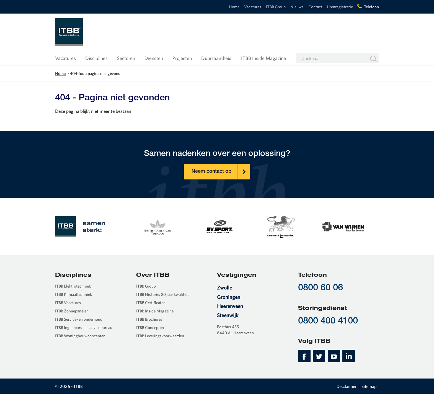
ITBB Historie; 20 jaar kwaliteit (162, 294)
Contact (315, 6)
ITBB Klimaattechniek (73, 294)
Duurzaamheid (216, 58)
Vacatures (252, 6)
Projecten (182, 58)
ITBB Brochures (149, 319)
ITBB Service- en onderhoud (78, 319)
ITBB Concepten (150, 327)
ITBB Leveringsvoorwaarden (160, 335)
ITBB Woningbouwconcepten (80, 335)
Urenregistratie (340, 6)
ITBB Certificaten (151, 302)
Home (234, 6)
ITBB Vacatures (68, 302)
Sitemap (369, 386)
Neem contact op (221, 171)
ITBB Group (276, 6)
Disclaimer (347, 386)
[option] (157, 226)
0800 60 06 (320, 288)
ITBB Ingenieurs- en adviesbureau (83, 327)
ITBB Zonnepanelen (72, 311)
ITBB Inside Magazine (263, 58)
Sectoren (126, 58)
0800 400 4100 (328, 321)
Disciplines (96, 58)
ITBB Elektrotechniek (73, 286)
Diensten (153, 58)
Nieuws (297, 6)
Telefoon (371, 6)
